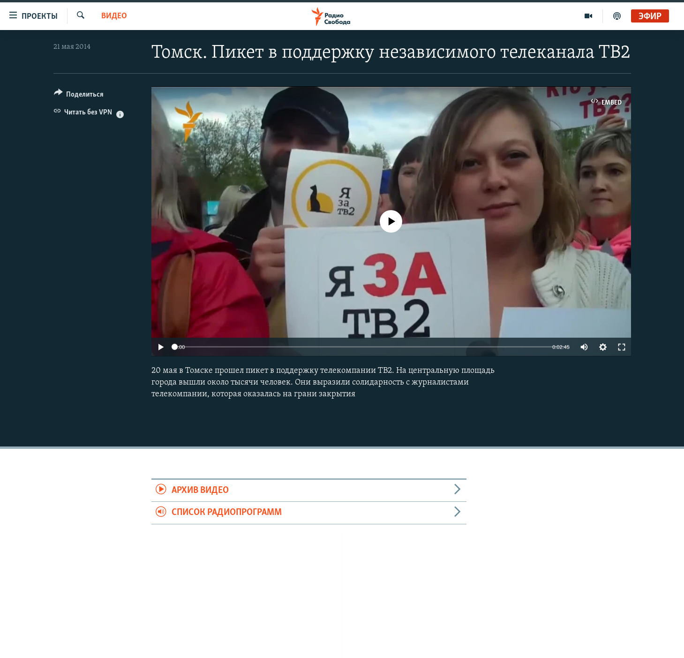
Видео (114, 16)
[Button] (79, 96)
